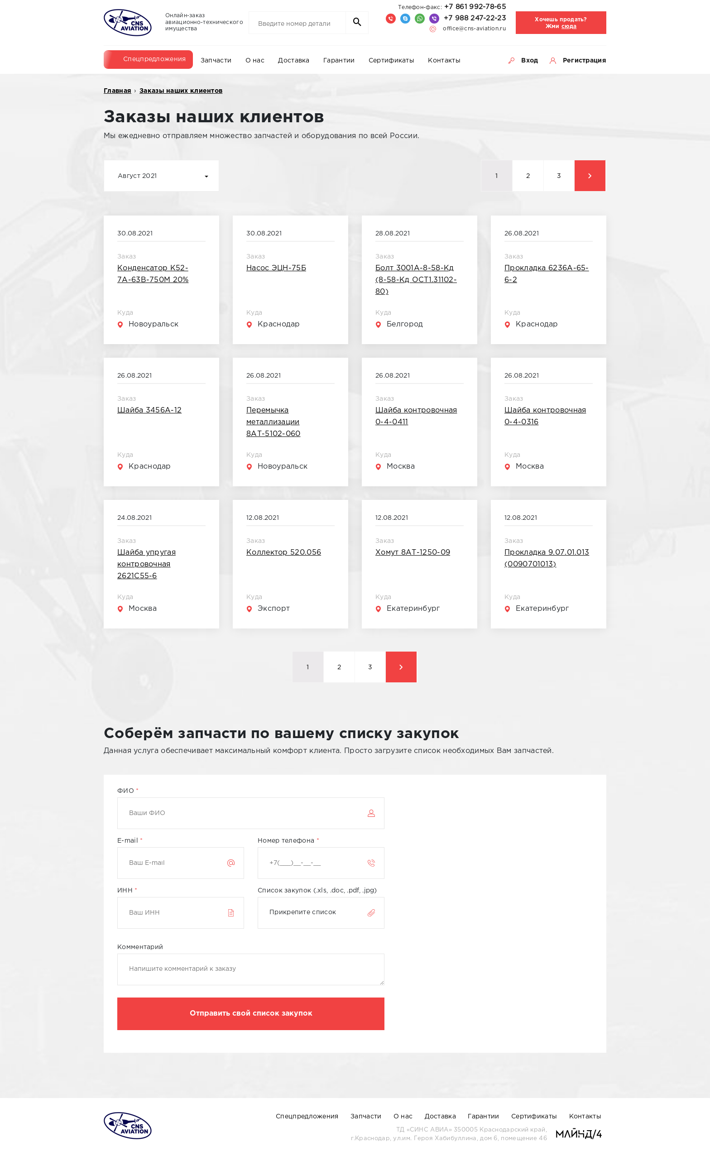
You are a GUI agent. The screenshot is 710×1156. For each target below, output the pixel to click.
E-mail (130, 841)
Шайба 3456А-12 (149, 410)
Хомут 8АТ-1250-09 (412, 552)
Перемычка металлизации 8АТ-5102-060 (273, 422)
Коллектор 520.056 (283, 552)
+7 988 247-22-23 (475, 18)
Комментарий (140, 947)
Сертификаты (391, 60)
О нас (255, 60)
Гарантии (339, 60)
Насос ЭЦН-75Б (276, 268)
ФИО (128, 791)
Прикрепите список (302, 912)
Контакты (444, 60)
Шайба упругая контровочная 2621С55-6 (146, 564)
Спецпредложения (154, 59)
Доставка (293, 60)
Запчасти (216, 60)
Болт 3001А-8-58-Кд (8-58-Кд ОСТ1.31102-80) (416, 280)
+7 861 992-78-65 (452, 7)
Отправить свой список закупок (251, 1013)
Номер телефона (288, 841)
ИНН (127, 890)
